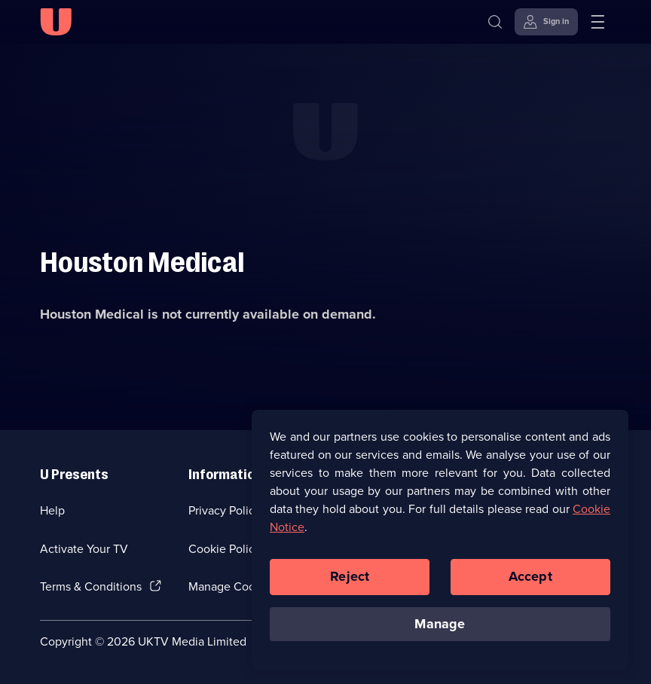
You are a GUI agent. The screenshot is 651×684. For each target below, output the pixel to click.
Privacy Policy (224, 510)
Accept (530, 579)
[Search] (495, 21)
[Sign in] (546, 21)
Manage (439, 627)
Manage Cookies (232, 586)
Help (52, 510)
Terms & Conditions (91, 586)
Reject (349, 579)
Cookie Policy (224, 548)
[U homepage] (56, 22)
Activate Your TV (84, 548)
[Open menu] (597, 21)
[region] (440, 543)
